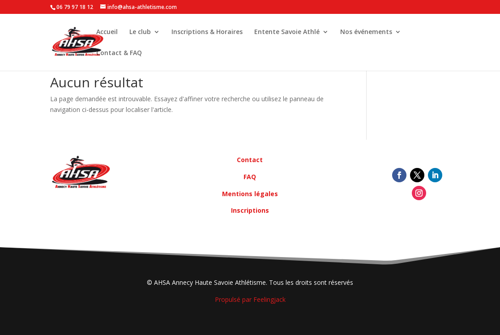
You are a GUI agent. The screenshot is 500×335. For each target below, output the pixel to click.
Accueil (107, 32)
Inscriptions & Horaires (207, 32)
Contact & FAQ (119, 53)
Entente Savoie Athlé (287, 32)
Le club (140, 32)
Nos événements (366, 32)
